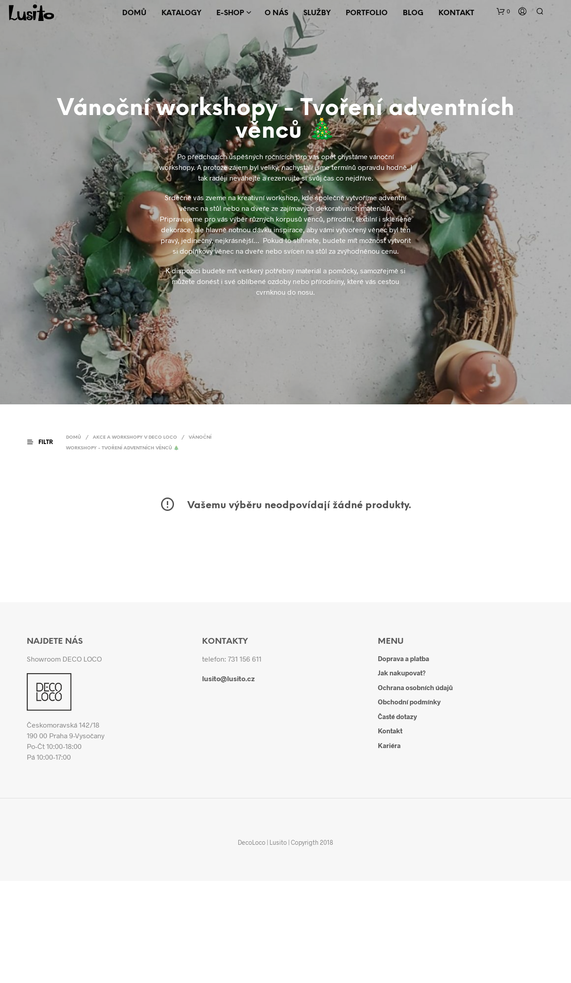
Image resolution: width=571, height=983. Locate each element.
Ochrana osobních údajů (415, 687)
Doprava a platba (403, 658)
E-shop (230, 13)
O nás (276, 13)
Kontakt (456, 13)
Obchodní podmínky (409, 702)
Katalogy (181, 13)
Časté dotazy (397, 716)
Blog (413, 13)
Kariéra (389, 745)
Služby (317, 13)
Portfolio (367, 13)
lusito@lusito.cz (228, 678)
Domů (134, 13)
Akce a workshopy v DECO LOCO (135, 437)
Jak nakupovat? (402, 673)
